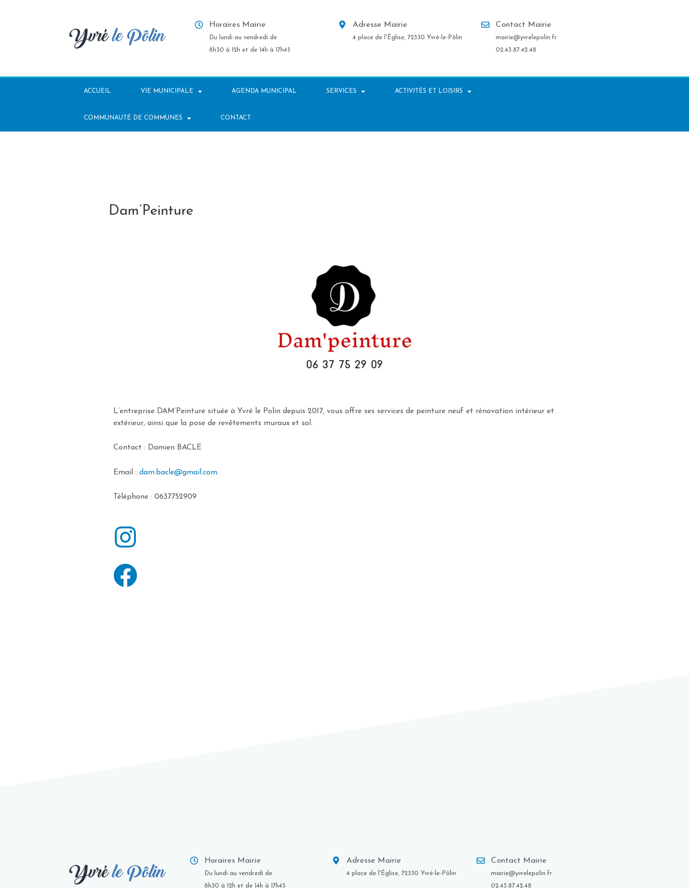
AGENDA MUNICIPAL (264, 91)
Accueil (97, 91)
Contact (236, 118)
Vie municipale (171, 91)
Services (345, 91)
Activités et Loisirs (433, 91)
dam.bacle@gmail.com (178, 472)
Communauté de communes (137, 118)
